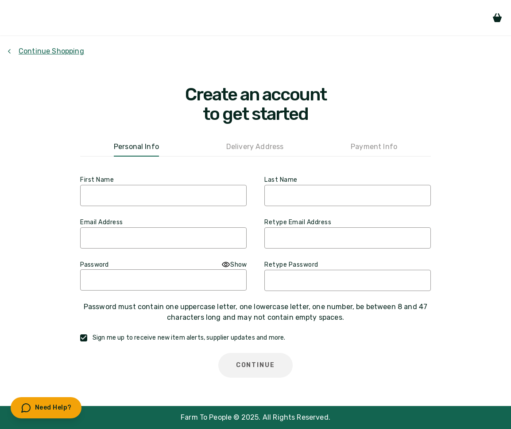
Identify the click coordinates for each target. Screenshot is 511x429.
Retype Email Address (297, 222)
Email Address (101, 222)
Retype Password (291, 264)
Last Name (281, 180)
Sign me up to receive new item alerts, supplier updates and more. (189, 337)
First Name (97, 180)
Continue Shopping (45, 51)
